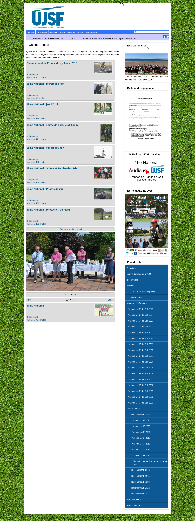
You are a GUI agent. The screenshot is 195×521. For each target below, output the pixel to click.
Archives (131, 286)
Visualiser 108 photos (36, 224)
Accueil (30, 32)
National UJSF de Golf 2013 (140, 379)
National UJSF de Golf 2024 (140, 315)
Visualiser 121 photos (36, 139)
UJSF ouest (135, 297)
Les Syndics (132, 280)
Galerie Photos (57, 32)
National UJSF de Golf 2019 (140, 344)
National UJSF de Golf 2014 (140, 373)
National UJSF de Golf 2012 (140, 385)
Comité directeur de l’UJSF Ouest (48, 38)
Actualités (131, 268)
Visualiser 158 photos (36, 203)
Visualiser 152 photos (36, 162)
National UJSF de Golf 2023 (140, 321)
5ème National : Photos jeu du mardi (49, 209)
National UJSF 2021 (139, 432)
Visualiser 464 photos (36, 320)
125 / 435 (70, 300)
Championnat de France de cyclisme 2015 (52, 63)
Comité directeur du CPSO (139, 274)
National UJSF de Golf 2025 (140, 309)
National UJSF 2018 (139, 444)
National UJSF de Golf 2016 (140, 362)
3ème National (35, 305)
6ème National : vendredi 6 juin (45, 147)
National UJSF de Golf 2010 (140, 397)
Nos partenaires (134, 499)
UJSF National (92, 32)
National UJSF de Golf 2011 (140, 391)
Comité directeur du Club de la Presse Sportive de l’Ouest (109, 38)
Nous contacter (75, 32)
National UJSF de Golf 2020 (140, 338)
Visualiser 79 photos (36, 98)
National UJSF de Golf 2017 (140, 356)
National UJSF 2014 (139, 476)
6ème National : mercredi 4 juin (45, 83)
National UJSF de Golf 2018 (140, 350)
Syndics (73, 38)
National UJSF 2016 (139, 455)
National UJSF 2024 (139, 420)
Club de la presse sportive (142, 291)
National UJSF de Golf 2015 (140, 368)
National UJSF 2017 (139, 450)
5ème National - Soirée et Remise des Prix (52, 168)
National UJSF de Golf (137, 303)
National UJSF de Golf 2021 (140, 332)
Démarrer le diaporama (70, 229)
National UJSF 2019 (139, 438)
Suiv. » (111, 300)
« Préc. (30, 300)
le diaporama (32, 74)
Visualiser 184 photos (36, 119)
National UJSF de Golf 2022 (140, 327)
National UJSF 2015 (139, 470)
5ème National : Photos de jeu (45, 189)
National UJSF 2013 (139, 482)
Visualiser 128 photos (36, 183)
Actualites (42, 32)
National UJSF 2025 (139, 414)
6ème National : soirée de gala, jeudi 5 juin (52, 125)
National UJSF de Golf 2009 (140, 403)
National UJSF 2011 (139, 494)
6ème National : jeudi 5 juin (43, 104)
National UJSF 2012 (139, 488)
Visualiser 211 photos (36, 77)
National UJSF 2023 (139, 426)
